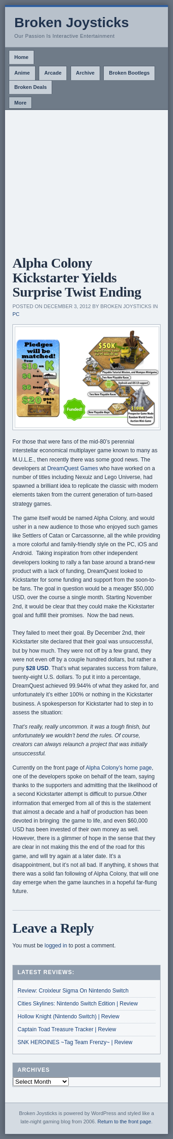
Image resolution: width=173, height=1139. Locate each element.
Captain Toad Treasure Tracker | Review (67, 1029)
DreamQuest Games (72, 468)
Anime (22, 73)
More (20, 102)
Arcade (52, 73)
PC (15, 314)
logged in (56, 945)
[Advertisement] (86, 179)
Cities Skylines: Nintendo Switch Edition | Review (78, 1003)
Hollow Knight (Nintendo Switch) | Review (68, 1016)
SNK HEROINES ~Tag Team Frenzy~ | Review (75, 1042)
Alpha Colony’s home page (119, 768)
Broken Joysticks (71, 22)
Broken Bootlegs (129, 73)
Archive (85, 73)
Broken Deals (30, 87)
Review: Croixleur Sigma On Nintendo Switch (73, 990)
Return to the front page (124, 1121)
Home (21, 57)
